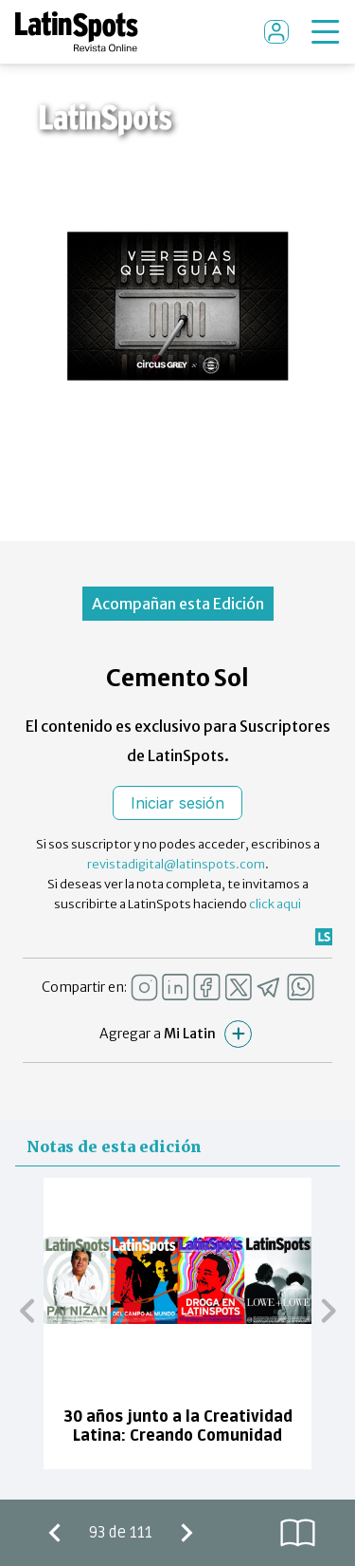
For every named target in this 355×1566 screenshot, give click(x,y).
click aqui (275, 904)
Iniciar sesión (177, 802)
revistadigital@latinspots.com (176, 864)
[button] (27, 1310)
